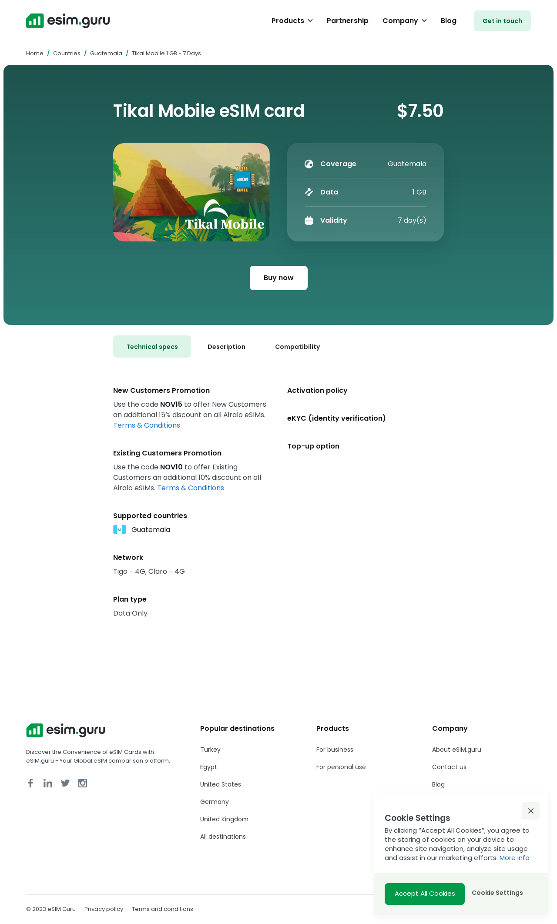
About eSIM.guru (456, 749)
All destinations (223, 836)
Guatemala (106, 53)
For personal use (341, 767)
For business (334, 749)
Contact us (449, 767)
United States (220, 784)
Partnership (348, 21)
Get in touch (502, 21)
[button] (531, 811)
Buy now (279, 278)
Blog (448, 21)
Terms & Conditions (146, 425)
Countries (67, 53)
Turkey (210, 749)
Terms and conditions (162, 909)
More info (515, 857)
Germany (214, 801)
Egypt (208, 767)
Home (35, 53)
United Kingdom (224, 819)
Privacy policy (103, 909)
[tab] (152, 346)
